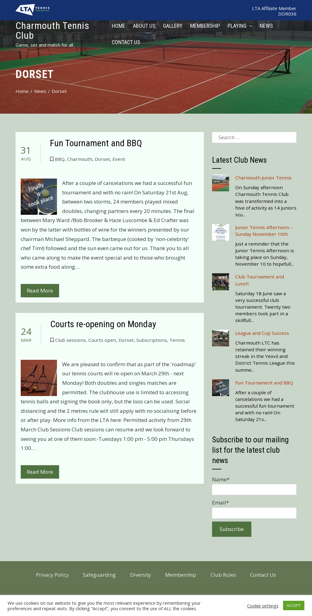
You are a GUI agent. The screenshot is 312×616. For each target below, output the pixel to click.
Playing (240, 26)
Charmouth (79, 159)
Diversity (140, 574)
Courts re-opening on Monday (103, 324)
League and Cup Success (262, 333)
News (266, 26)
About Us (144, 26)
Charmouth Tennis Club (52, 30)
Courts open (102, 340)
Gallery (173, 26)
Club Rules (223, 574)
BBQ (60, 159)
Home (118, 26)
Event (118, 159)
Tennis (177, 340)
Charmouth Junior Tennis (263, 178)
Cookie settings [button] (262, 605)
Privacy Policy (52, 574)
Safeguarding (99, 574)
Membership (205, 26)
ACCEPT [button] (294, 605)
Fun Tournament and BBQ (96, 143)
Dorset (102, 159)
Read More (40, 290)
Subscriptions (151, 340)
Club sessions (70, 340)
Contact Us (126, 42)
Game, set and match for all (44, 45)
